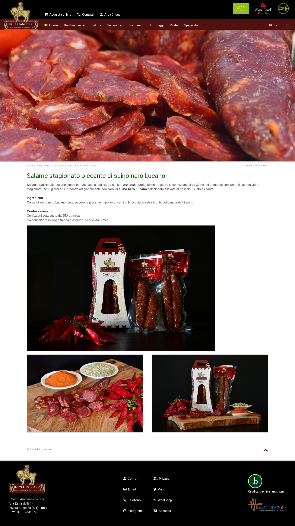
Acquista (162, 511)
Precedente (261, 165)
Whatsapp (163, 500)
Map (158, 489)
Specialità (191, 25)
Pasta (174, 25)
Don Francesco (74, 25)
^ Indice (248, 165)
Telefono (132, 500)
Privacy (161, 478)
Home (51, 25)
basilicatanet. (272, 491)
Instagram (132, 511)
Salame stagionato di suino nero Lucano (74, 165)
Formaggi (157, 25)
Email (129, 489)
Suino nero (136, 25)
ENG (274, 25)
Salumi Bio (114, 25)
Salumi (96, 25)
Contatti (85, 14)
